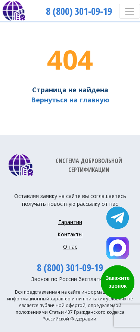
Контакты (70, 234)
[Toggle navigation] (129, 11)
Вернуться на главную (70, 99)
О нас (70, 246)
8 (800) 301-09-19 (70, 267)
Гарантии (70, 222)
